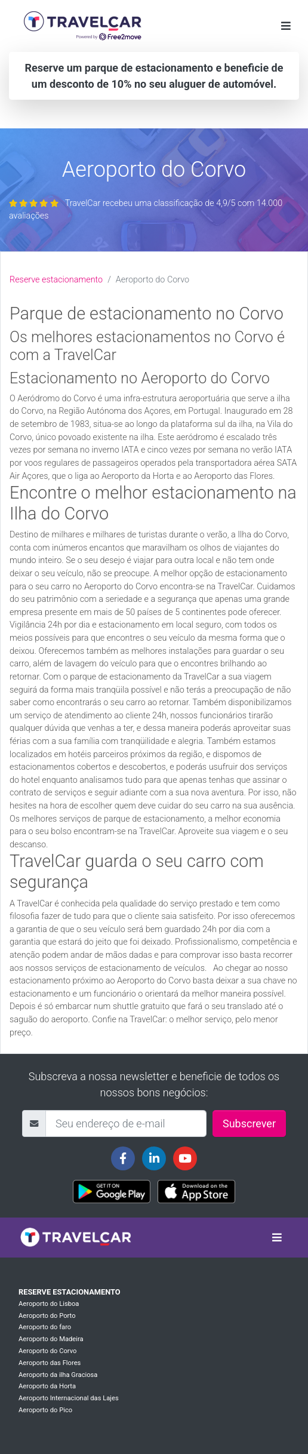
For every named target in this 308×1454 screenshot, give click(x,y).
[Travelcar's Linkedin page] (154, 1158)
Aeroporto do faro (45, 1327)
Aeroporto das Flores (50, 1363)
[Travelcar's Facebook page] (123, 1158)
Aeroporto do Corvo (47, 1351)
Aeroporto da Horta (47, 1386)
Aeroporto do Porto (47, 1316)
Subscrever (249, 1123)
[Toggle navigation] (285, 26)
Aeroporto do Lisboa (49, 1304)
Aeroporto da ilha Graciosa (58, 1375)
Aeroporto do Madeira (51, 1339)
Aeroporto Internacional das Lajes (69, 1398)
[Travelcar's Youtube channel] (185, 1158)
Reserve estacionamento (56, 280)
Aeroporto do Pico (45, 1410)
